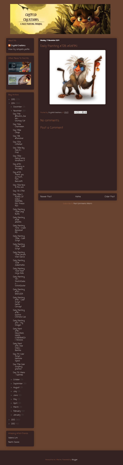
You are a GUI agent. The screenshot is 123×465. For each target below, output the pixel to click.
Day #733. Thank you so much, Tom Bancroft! (18, 177)
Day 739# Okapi (17, 131)
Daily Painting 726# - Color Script (19, 238)
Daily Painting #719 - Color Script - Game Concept (19, 302)
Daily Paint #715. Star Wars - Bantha (18, 347)
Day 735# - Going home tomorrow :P (19, 158)
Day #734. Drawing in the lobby (18, 166)
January (17, 415)
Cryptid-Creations (18, 45)
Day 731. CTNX (19, 191)
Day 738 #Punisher (18, 137)
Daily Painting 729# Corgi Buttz (19, 211)
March (16, 407)
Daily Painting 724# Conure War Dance (19, 255)
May (15, 399)
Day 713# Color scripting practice (19, 366)
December (17, 107)
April (15, 403)
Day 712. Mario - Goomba (19, 373)
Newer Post (46, 196)
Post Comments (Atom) (83, 203)
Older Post (110, 196)
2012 (13, 423)
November (17, 111)
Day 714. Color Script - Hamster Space (18, 357)
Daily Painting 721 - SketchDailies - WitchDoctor (19, 281)
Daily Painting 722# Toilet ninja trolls (19, 271)
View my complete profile (18, 49)
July (15, 391)
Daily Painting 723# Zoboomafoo (19, 263)
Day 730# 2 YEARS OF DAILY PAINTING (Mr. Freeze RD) (18, 200)
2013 (13, 419)
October (16, 379)
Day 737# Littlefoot (17, 143)
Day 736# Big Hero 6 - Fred (18, 150)
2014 (13, 103)
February (17, 411)
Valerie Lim (13, 438)
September (18, 383)
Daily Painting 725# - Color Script (19, 246)
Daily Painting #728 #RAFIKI (19, 220)
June (15, 395)
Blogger (75, 459)
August (16, 387)
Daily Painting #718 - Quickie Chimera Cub (19, 313)
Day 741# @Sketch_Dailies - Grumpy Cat (19, 117)
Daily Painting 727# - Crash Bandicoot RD (19, 229)
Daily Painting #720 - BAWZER (19, 292)
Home (78, 196)
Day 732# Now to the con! (19, 186)
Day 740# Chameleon (18, 125)
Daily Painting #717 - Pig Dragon (19, 323)
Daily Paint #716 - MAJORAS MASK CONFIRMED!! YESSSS (19, 335)
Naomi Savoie (13, 442)
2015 (13, 99)
